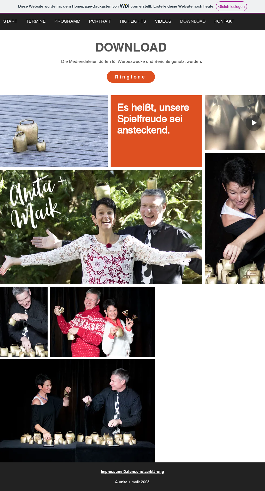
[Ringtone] (131, 77)
